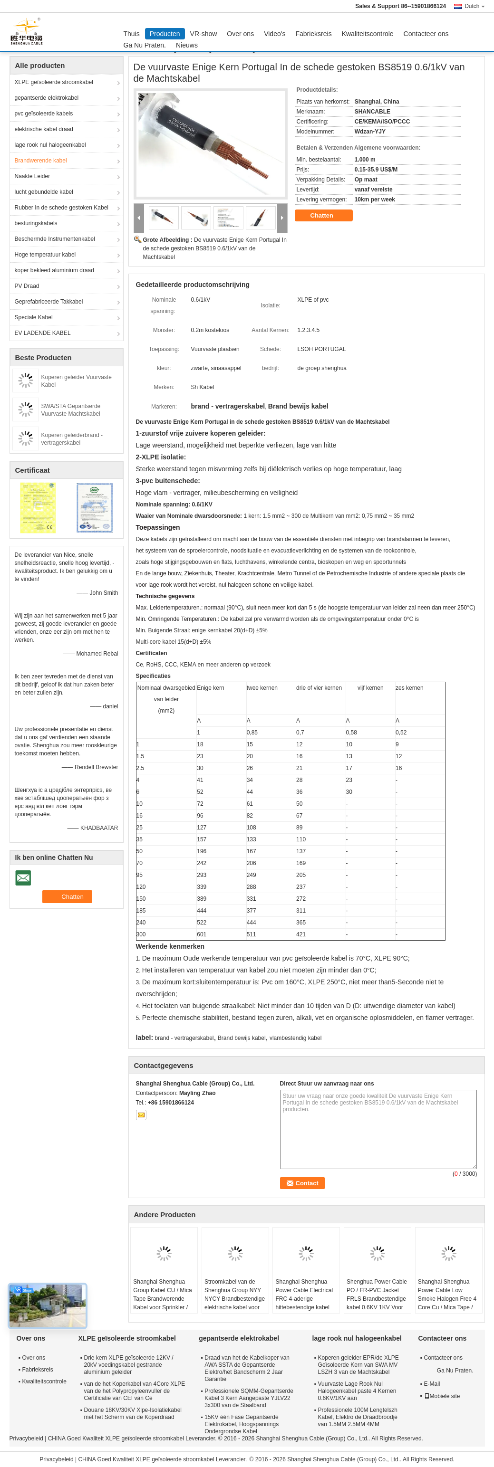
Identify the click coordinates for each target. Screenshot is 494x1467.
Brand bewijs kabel (242, 1038)
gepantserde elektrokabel (47, 98)
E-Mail (432, 1384)
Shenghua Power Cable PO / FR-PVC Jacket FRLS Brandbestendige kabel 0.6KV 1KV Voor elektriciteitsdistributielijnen (379, 1298)
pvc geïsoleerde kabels (44, 113)
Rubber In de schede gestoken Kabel (61, 207)
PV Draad (27, 286)
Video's (274, 34)
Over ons (240, 34)
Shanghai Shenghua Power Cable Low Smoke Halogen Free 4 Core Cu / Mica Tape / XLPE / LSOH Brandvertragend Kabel (447, 1303)
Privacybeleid (26, 1438)
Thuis (132, 34)
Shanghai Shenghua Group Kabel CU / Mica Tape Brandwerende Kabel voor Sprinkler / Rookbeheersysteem (162, 1298)
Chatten (328, 215)
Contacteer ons (426, 34)
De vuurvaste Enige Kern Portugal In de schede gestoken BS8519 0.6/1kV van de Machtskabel (215, 248)
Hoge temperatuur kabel (45, 254)
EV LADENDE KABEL (43, 333)
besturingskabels (36, 223)
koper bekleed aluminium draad (54, 270)
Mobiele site (442, 1396)
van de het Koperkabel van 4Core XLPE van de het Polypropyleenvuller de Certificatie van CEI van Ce (134, 1391)
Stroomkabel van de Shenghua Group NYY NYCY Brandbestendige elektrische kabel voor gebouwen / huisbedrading (234, 1303)
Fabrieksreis (313, 34)
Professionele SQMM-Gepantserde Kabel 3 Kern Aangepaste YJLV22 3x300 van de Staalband (248, 1398)
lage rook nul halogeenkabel (50, 145)
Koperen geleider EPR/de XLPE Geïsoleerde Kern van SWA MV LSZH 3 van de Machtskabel (358, 1364)
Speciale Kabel (34, 317)
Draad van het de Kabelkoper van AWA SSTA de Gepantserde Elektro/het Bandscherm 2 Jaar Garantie (247, 1368)
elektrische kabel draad (44, 129)
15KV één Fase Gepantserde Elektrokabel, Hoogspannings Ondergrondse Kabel (241, 1424)
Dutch (474, 6)
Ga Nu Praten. (145, 45)
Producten (165, 34)
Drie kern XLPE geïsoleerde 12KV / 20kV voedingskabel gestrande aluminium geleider (129, 1364)
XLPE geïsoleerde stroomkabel (54, 82)
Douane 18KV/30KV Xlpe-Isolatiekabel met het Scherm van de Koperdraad (133, 1413)
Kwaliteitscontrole (368, 34)
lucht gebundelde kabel (44, 192)
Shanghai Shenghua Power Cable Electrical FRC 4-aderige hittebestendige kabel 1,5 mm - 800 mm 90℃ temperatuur (304, 1303)
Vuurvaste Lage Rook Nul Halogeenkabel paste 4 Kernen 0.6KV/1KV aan (357, 1391)
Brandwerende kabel (41, 160)
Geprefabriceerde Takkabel (49, 301)
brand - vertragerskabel (184, 1038)
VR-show (203, 34)
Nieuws (187, 45)
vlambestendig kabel (295, 1038)
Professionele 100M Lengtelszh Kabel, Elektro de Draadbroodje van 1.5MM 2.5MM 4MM (357, 1417)
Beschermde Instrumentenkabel (55, 239)
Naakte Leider (32, 176)
